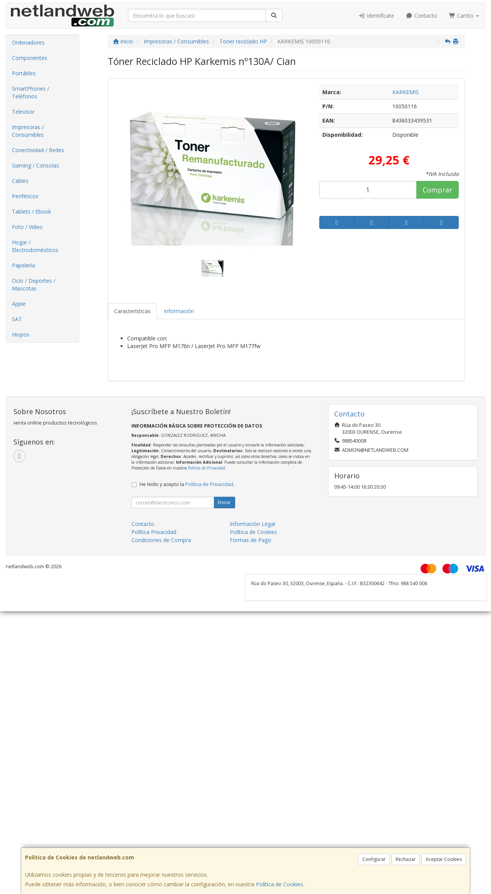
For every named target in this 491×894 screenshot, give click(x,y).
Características (132, 311)
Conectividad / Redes (38, 150)
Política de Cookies (279, 884)
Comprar (437, 189)
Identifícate (376, 15)
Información (179, 311)
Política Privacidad (153, 532)
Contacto (421, 15)
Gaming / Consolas (35, 165)
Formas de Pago (250, 540)
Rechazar (406, 859)
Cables (20, 180)
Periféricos (25, 196)
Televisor (23, 111)
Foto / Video (27, 227)
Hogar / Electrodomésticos (35, 246)
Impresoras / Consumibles (28, 130)
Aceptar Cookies (444, 859)
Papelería (23, 265)
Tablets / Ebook (31, 211)
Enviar (224, 502)
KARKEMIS (405, 92)
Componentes (29, 57)
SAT (17, 319)
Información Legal (252, 523)
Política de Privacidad (206, 468)
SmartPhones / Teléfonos (30, 92)
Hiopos (21, 334)
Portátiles (24, 73)
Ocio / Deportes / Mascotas (33, 284)
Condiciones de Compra (161, 540)
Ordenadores (28, 42)
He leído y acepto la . (186, 484)
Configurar (374, 859)
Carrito (464, 15)
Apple (19, 303)
